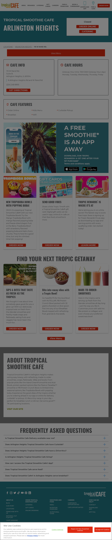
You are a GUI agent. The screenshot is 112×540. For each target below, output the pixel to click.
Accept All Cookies (102, 529)
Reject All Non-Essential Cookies (80, 529)
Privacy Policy (32, 535)
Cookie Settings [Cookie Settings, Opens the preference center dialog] (57, 529)
